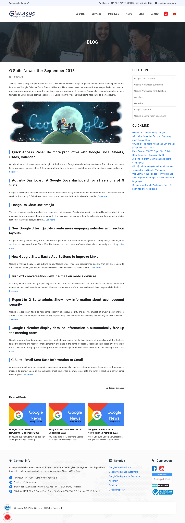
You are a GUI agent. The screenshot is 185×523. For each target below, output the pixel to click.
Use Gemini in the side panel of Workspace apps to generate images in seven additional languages (153, 178)
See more (13, 172)
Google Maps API (142, 109)
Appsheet (138, 97)
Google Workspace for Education (150, 91)
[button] (165, 14)
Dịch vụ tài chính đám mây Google (148, 132)
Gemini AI (138, 103)
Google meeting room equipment (150, 116)
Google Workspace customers (148, 84)
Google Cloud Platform (145, 78)
